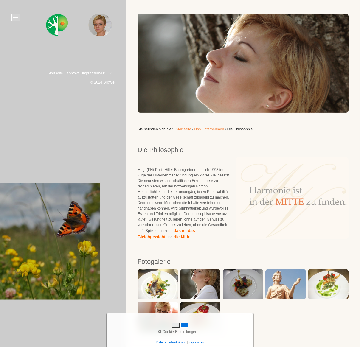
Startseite (183, 129)
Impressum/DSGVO (98, 73)
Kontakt (72, 73)
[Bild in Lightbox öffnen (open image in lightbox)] (158, 284)
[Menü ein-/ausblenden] (15, 17)
